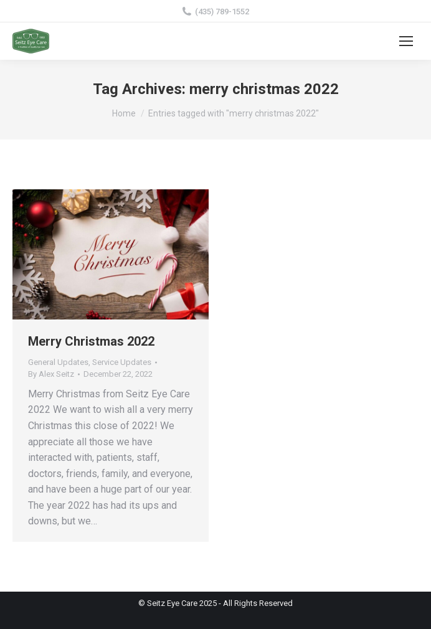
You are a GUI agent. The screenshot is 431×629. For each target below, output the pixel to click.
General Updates (58, 362)
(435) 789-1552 (215, 11)
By (51, 374)
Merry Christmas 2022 (91, 341)
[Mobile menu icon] (406, 41)
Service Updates (121, 362)
